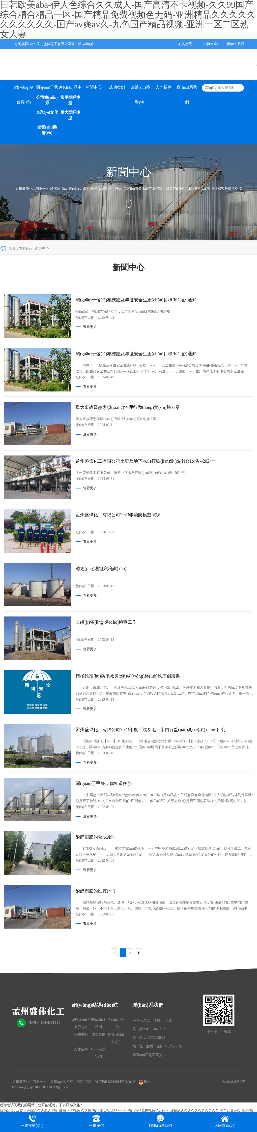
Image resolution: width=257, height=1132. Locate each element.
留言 (241, 1082)
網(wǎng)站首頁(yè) (23, 90)
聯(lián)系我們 (186, 90)
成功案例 (117, 87)
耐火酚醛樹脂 (70, 115)
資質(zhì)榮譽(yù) (47, 130)
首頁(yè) (25, 248)
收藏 (225, 1082)
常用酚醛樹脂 (70, 100)
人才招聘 (163, 87)
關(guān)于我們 (47, 90)
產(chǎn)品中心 (70, 90)
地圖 (233, 1082)
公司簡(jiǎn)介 (46, 100)
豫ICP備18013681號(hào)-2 (115, 1082)
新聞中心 (94, 87)
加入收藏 (185, 44)
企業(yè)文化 (47, 112)
